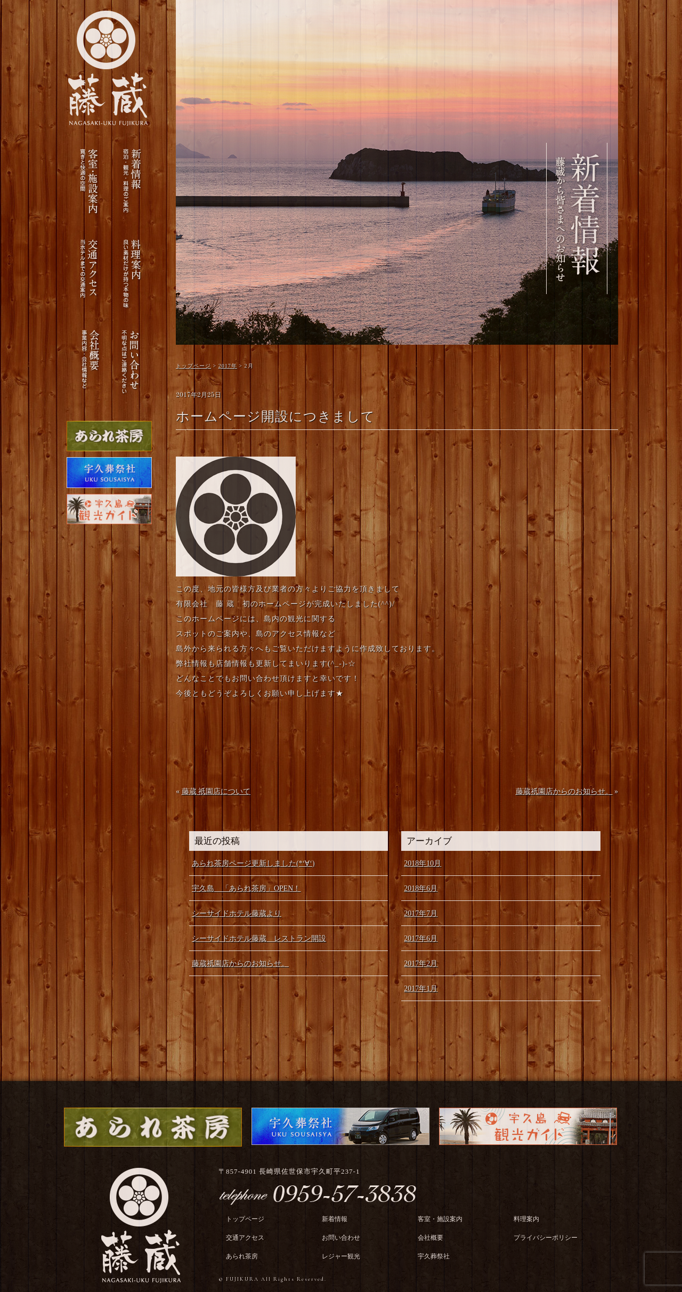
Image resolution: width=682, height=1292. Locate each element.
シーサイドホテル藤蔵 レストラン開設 (259, 938)
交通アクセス (245, 1237)
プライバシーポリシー (546, 1237)
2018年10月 (422, 863)
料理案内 (526, 1219)
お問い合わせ (341, 1237)
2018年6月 (420, 888)
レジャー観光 (341, 1256)
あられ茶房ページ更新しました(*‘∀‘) (253, 863)
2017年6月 (420, 938)
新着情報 (334, 1219)
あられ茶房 (242, 1256)
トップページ (245, 1219)
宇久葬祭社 (434, 1256)
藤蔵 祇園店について (216, 791)
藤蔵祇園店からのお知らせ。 (564, 791)
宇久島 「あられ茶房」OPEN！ (246, 888)
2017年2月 (420, 964)
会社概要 (430, 1237)
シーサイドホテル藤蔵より (236, 913)
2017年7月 (420, 913)
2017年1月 (420, 989)
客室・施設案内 (440, 1219)
